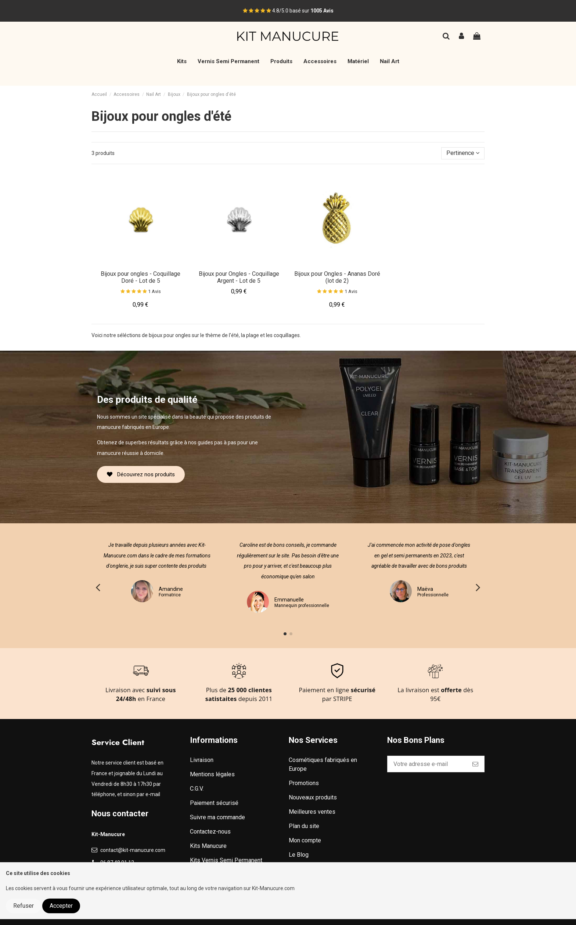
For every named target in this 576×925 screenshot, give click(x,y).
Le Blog (299, 854)
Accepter (61, 905)
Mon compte (305, 840)
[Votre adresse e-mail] (427, 764)
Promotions (304, 783)
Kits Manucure (208, 845)
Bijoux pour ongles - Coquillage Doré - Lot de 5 (140, 277)
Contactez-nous (210, 831)
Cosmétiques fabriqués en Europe (323, 764)
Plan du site (304, 826)
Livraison (201, 759)
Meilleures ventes (312, 811)
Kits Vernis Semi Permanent (226, 860)
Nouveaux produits (313, 797)
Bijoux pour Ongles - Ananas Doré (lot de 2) (337, 277)
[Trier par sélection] (463, 153)
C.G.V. (197, 788)
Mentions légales (212, 774)
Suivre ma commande (217, 817)
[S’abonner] (475, 764)
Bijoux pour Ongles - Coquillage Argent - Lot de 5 (239, 277)
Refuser (23, 905)
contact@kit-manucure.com (132, 850)
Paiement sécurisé (214, 802)
